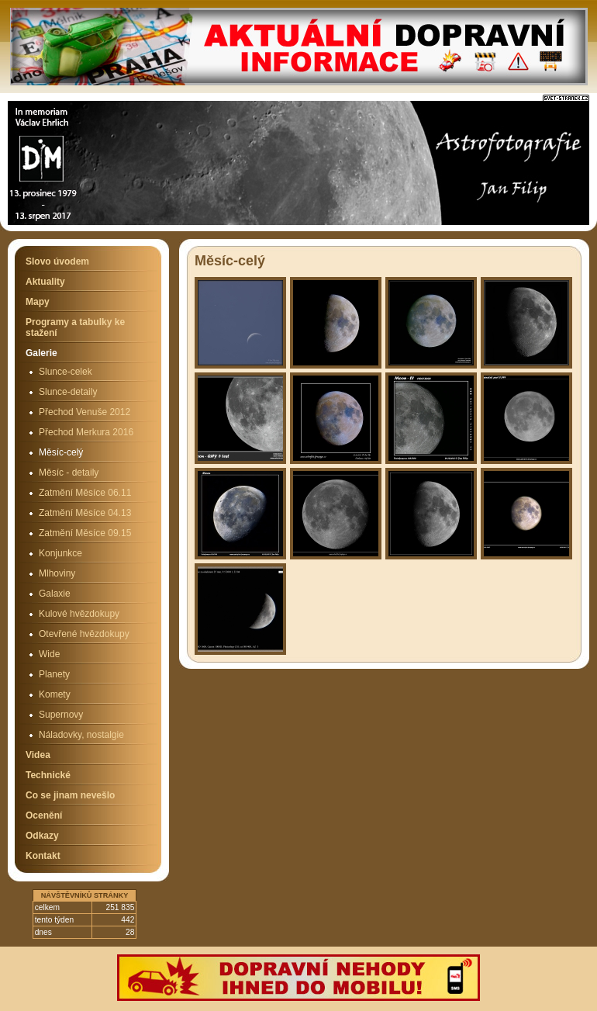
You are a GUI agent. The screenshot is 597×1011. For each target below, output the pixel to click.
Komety (55, 694)
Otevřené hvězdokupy (84, 633)
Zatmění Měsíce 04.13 (85, 512)
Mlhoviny (57, 573)
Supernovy (61, 714)
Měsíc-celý (61, 452)
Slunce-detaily (68, 391)
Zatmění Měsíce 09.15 (85, 533)
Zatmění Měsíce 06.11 (85, 492)
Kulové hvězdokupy (79, 613)
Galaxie (55, 593)
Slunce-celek (65, 371)
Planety (54, 674)
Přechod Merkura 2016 (86, 432)
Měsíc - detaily (68, 472)
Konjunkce (60, 553)
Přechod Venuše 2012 (84, 412)
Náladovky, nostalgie (81, 734)
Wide (49, 654)
